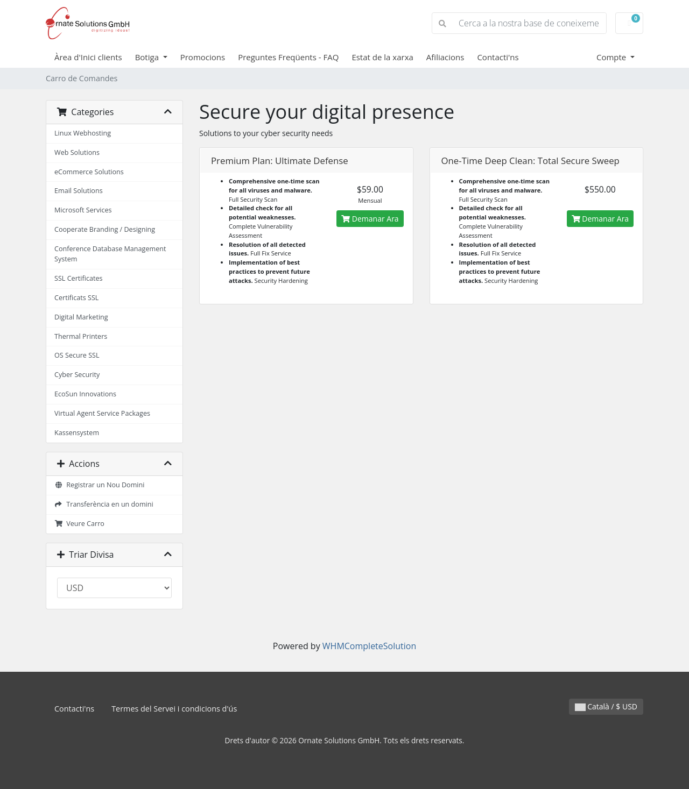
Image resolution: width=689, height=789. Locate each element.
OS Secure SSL (77, 355)
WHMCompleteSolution (369, 646)
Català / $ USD (606, 706)
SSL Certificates (78, 278)
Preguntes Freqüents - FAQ (288, 57)
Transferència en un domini (103, 504)
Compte (612, 57)
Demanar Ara (369, 219)
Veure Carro (79, 523)
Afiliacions (445, 57)
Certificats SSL (76, 297)
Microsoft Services (83, 210)
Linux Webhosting (82, 133)
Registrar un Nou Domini (99, 484)
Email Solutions (78, 190)
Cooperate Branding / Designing (104, 229)
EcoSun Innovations (85, 394)
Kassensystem (76, 432)
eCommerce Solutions (89, 171)
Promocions (202, 57)
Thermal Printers (80, 336)
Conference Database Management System (110, 254)
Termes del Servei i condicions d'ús (174, 708)
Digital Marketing (81, 317)
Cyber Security (77, 374)
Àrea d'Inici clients (88, 57)
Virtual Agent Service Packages (102, 413)
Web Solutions (77, 152)
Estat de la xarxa (382, 57)
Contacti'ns (497, 57)
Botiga (148, 57)
